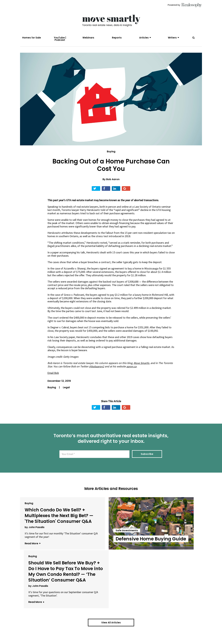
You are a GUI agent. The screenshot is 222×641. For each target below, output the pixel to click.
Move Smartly (141, 364)
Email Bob (53, 374)
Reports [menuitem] (117, 37)
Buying (111, 153)
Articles (144, 37)
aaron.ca (131, 368)
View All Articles (111, 591)
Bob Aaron (112, 181)
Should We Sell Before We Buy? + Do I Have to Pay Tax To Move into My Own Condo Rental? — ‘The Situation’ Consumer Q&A (170, 528)
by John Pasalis (34, 540)
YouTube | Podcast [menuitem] (60, 39)
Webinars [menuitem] (88, 37)
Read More (32, 559)
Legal (66, 389)
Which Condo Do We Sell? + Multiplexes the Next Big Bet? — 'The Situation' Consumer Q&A (48, 522)
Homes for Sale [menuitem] (31, 37)
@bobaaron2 (96, 368)
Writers (172, 37)
